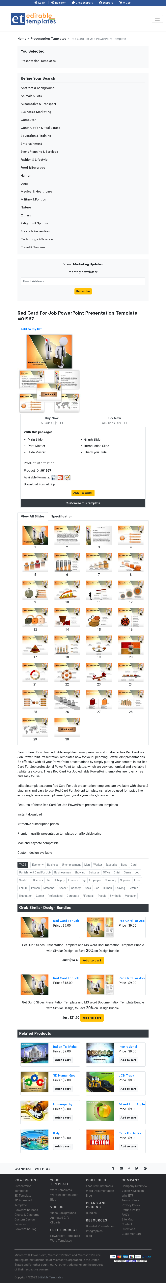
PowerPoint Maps (26, 1210)
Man (87, 864)
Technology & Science (37, 239)
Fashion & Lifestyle (34, 159)
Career (40, 895)
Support (106, 2)
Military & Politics (33, 199)
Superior (125, 880)
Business (52, 864)
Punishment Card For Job (35, 872)
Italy (56, 1133)
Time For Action (131, 1133)
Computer (28, 119)
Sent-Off (24, 880)
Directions (128, 1229)
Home (21, 38)
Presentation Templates (48, 38)
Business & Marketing (36, 111)
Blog (89, 1236)
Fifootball (88, 895)
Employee (95, 880)
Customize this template (83, 503)
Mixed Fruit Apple (132, 1104)
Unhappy (59, 880)
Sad (97, 888)
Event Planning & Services (39, 151)
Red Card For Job (66, 920)
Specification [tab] (61, 516)
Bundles (91, 1213)
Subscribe (83, 291)
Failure (23, 888)
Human (107, 888)
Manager (130, 895)
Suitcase (94, 872)
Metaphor (49, 888)
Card (134, 864)
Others (26, 215)
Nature (26, 207)
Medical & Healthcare (36, 191)
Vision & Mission (133, 1191)
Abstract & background (38, 88)
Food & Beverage (33, 167)
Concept (76, 888)
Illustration (25, 895)
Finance (73, 880)
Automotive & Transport (38, 104)
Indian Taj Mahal (65, 1046)
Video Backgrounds (63, 1213)
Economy (38, 864)
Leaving (120, 888)
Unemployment (71, 864)
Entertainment (31, 143)
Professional (55, 895)
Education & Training (36, 135)
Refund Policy (131, 1210)
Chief (117, 872)
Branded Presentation (100, 1226)
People (102, 895)
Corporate (73, 895)
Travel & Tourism (33, 247)
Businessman (62, 872)
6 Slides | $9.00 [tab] (52, 421)
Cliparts (55, 1222)
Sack (88, 888)
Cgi (84, 880)
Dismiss (38, 880)
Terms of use (130, 1200)
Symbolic (115, 895)
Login (40, 2)
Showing (80, 872)
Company (111, 880)
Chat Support (82, 2)
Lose (137, 880)
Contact (127, 1224)
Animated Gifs (59, 1217)
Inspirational (128, 1046)
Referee (133, 888)
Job (137, 872)
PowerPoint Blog (25, 1229)
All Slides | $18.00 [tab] (114, 421)
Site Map (127, 1219)
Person (35, 888)
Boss (124, 864)
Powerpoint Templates (65, 1236)
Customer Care (132, 1234)
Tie (48, 880)
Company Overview (134, 1186)
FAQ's (125, 1215)
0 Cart (125, 2)
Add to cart (92, 960)
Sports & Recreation (35, 231)
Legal (25, 183)
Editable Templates (50, 1277)
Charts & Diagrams (26, 1215)
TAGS (22, 864)
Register (58, 2)
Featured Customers (99, 1186)
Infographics (94, 1231)
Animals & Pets (31, 96)
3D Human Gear (65, 1075)
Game (127, 872)
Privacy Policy (131, 1205)
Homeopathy (62, 1104)
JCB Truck (126, 1075)
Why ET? (127, 1195)
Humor (26, 175)
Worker (97, 864)
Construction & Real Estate (40, 127)
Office (106, 872)
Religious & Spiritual (35, 223)
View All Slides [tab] (32, 516)
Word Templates (61, 1190)
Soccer (63, 888)
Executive (111, 864)
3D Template (22, 1195)
